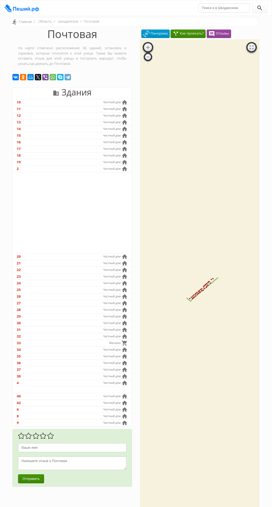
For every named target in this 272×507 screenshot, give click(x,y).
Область (45, 21)
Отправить (31, 479)
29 (19, 316)
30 (19, 323)
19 (19, 162)
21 (19, 263)
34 (19, 349)
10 (19, 102)
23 (19, 276)
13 (19, 122)
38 (19, 376)
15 (19, 135)
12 (19, 115)
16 (19, 142)
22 (19, 269)
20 (19, 256)
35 (19, 356)
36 (19, 362)
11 (19, 108)
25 (19, 289)
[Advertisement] (72, 213)
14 (19, 128)
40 (19, 396)
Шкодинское (68, 21)
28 (19, 309)
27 (19, 303)
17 (19, 148)
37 (19, 369)
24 (19, 283)
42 (19, 402)
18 (19, 155)
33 (19, 342)
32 (19, 336)
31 (19, 329)
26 (19, 296)
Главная (25, 21)
